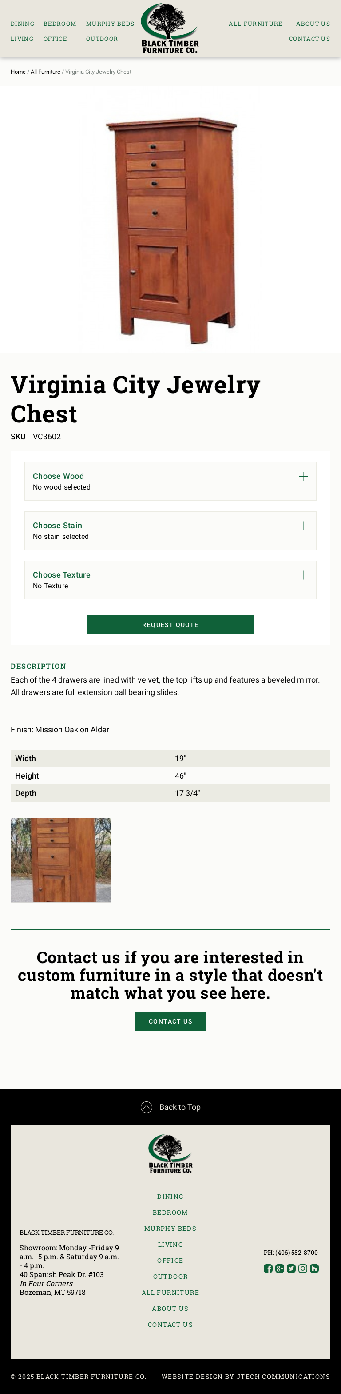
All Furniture (256, 24)
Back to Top (171, 1107)
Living (22, 39)
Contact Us (309, 39)
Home (18, 71)
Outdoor (102, 39)
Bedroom (60, 24)
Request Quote (170, 624)
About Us (313, 24)
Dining (23, 24)
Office (55, 39)
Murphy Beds (110, 24)
